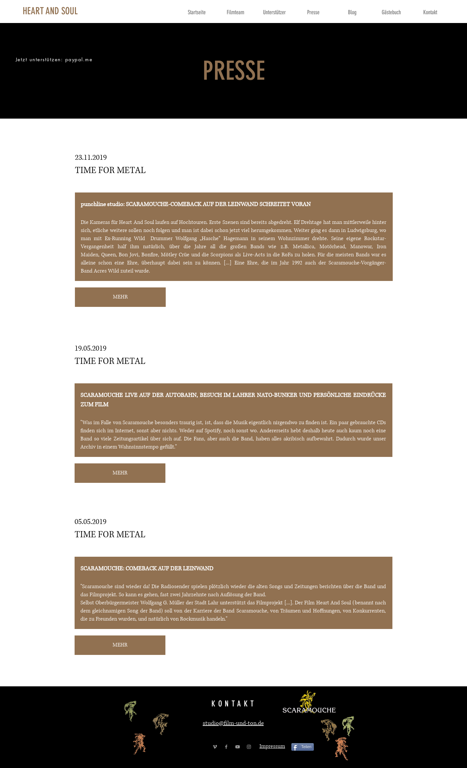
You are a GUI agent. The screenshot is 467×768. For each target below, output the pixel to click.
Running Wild (128, 238)
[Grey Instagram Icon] (249, 747)
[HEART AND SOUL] (50, 11)
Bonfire (149, 254)
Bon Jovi (128, 254)
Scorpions (222, 254)
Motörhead (332, 246)
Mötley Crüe (175, 254)
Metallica (303, 246)
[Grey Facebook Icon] (226, 747)
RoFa (287, 254)
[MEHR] (120, 297)
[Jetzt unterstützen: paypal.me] (54, 59)
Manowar (361, 246)
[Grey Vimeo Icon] (215, 747)
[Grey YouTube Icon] (237, 747)
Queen (108, 254)
